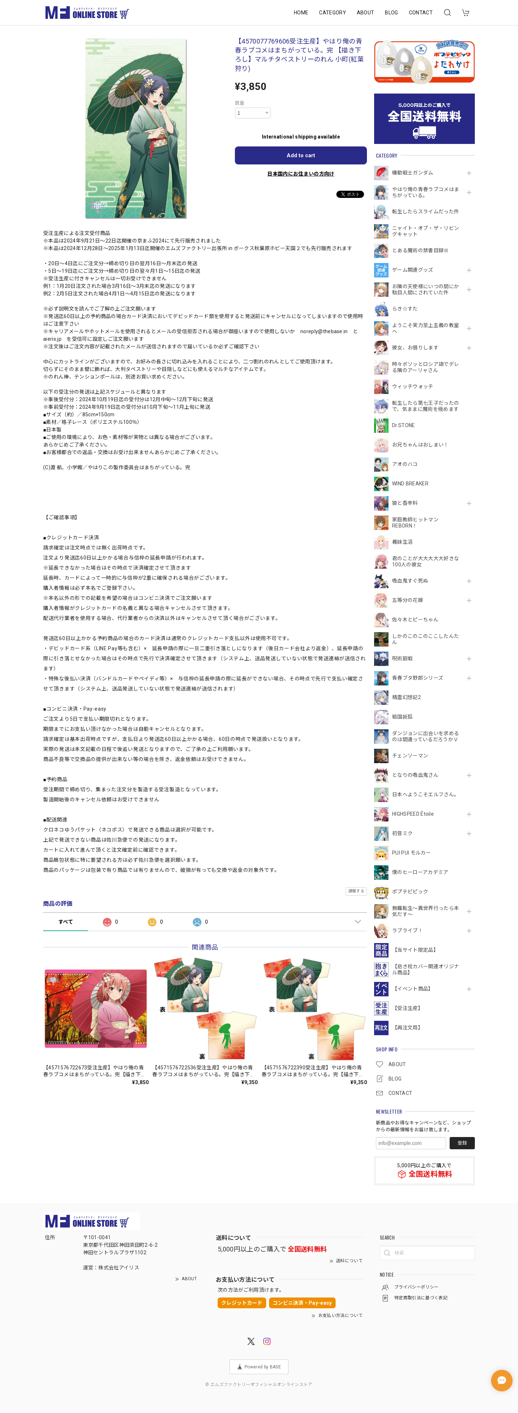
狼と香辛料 (405, 503)
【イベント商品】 (412, 989)
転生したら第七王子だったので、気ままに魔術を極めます (425, 406)
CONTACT (421, 12)
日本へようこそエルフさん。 (425, 794)
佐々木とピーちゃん (415, 619)
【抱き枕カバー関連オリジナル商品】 (425, 969)
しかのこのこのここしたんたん (425, 639)
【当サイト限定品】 (415, 950)
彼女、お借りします (415, 347)
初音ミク (402, 833)
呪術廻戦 (402, 658)
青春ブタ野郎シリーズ (417, 678)
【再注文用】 (407, 1028)
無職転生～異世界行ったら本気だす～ (425, 911)
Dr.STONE (403, 425)
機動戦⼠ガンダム (412, 173)
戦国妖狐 (402, 717)
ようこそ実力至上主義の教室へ (425, 328)
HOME (301, 12)
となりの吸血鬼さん (415, 775)
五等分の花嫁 (407, 600)
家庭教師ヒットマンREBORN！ (415, 523)
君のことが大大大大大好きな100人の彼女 (425, 561)
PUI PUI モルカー (411, 853)
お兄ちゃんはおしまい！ (420, 445)
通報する (356, 891)
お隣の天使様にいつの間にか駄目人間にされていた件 (425, 289)
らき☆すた (405, 309)
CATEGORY (332, 12)
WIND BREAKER (410, 483)
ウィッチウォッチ (412, 386)
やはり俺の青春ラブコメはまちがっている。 (425, 192)
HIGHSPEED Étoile (413, 814)
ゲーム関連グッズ (412, 270)
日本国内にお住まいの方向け (300, 174)
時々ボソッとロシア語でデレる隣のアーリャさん (425, 367)
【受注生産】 (407, 1008)
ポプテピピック (410, 892)
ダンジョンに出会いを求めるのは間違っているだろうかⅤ (425, 736)
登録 (462, 1143)
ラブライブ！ (407, 930)
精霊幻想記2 (406, 697)
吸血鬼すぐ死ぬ (410, 581)
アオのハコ (405, 464)
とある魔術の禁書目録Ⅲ (423, 250)
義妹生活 (402, 542)
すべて (65, 922)
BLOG (391, 12)
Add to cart (301, 155)
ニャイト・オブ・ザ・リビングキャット (425, 231)
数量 (240, 103)
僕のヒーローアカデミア (420, 872)
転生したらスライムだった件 (425, 211)
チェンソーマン (410, 755)
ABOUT (365, 12)
